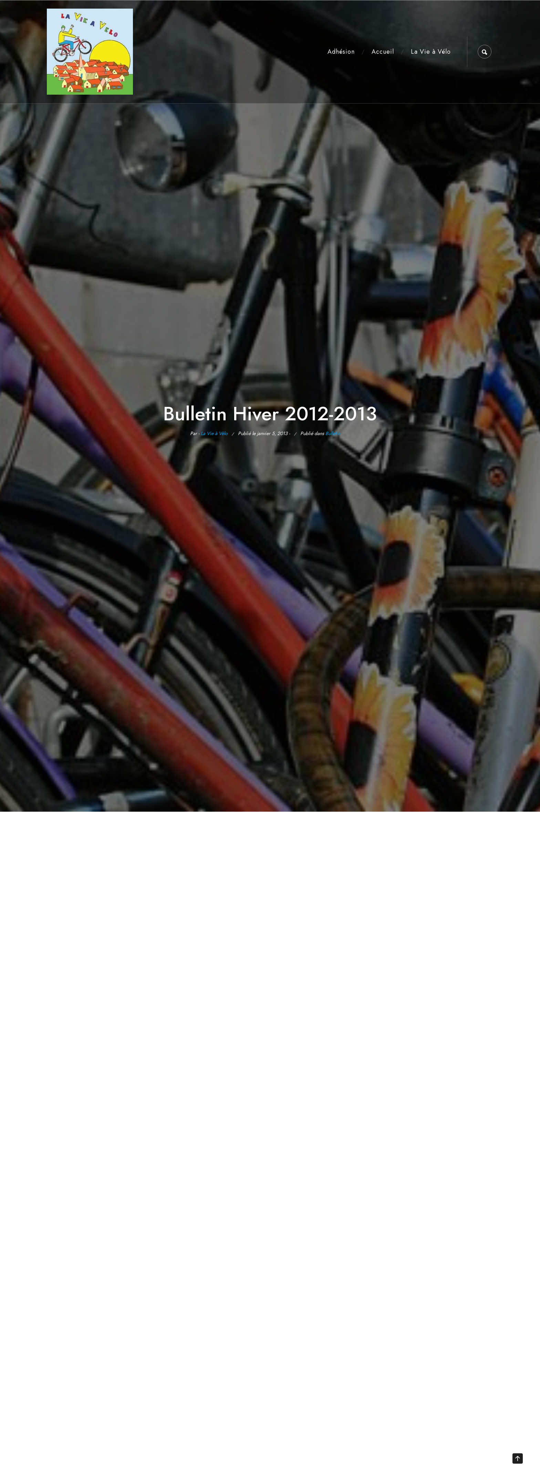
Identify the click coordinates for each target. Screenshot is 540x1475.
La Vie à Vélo (431, 51)
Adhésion (341, 51)
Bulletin (332, 433)
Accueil (383, 51)
